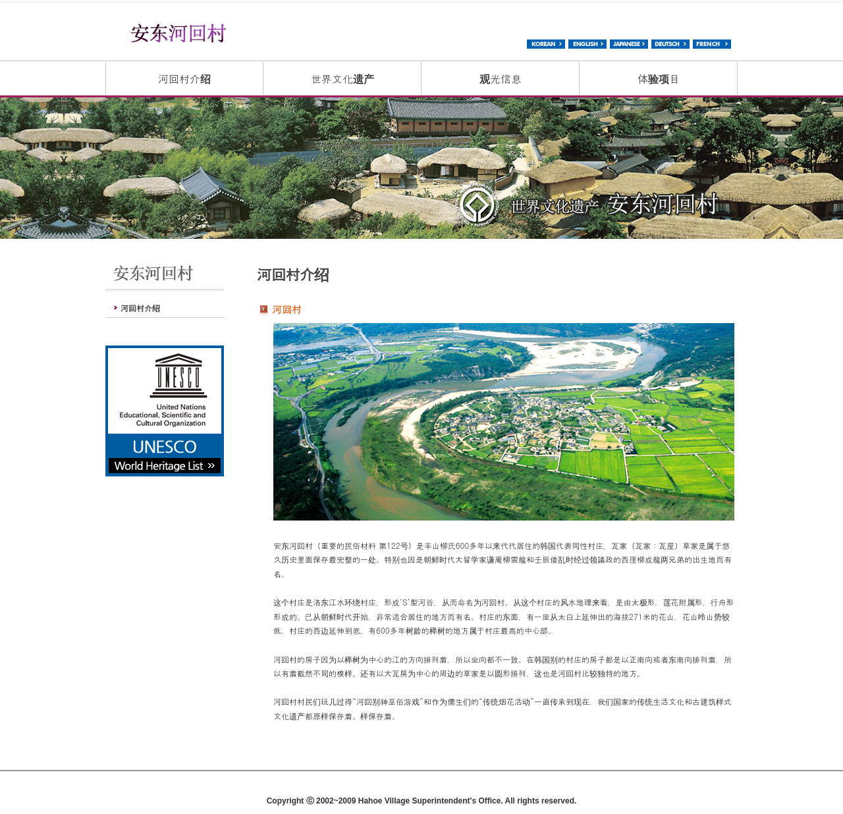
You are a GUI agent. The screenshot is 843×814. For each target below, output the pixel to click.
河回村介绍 (184, 78)
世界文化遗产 (342, 78)
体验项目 (659, 78)
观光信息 (500, 78)
